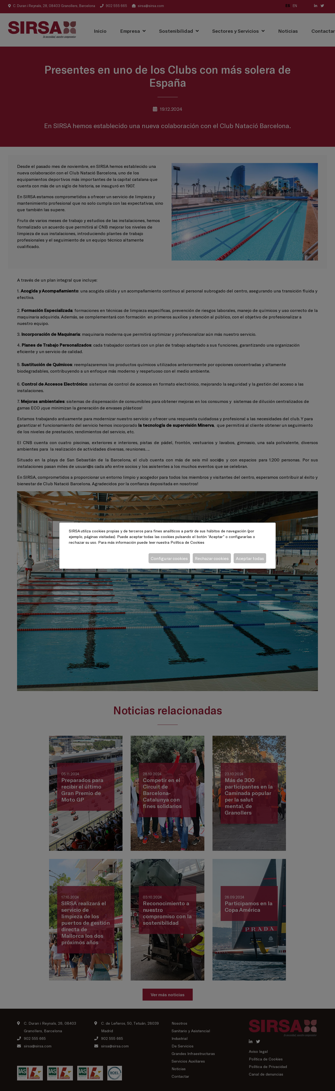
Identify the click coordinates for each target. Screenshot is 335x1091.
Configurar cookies (169, 558)
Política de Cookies (187, 542)
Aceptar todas (250, 558)
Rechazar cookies (212, 558)
